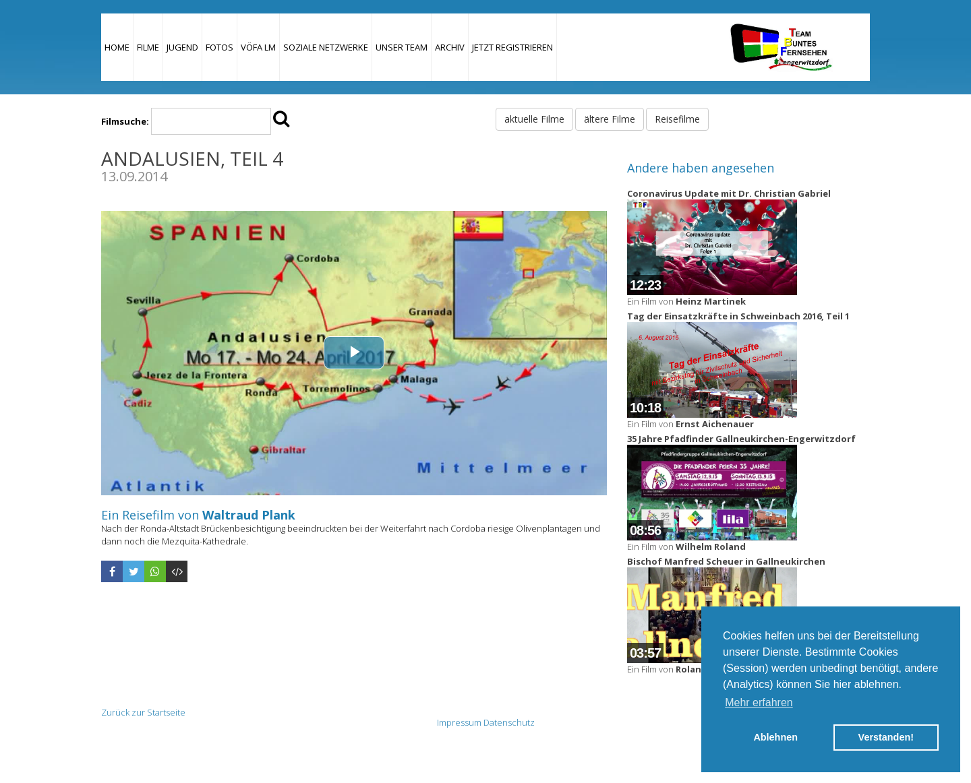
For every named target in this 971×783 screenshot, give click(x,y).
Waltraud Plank (248, 515)
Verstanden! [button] (886, 737)
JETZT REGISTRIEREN (512, 47)
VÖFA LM (258, 47)
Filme (148, 47)
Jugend (182, 47)
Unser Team (402, 47)
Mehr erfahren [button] (759, 702)
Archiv (450, 47)
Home (117, 47)
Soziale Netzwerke (325, 47)
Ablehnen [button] (775, 737)
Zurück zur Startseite (143, 712)
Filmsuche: (125, 121)
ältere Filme (609, 119)
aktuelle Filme (534, 119)
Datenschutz (509, 722)
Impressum (459, 722)
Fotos (219, 47)
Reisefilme (677, 119)
